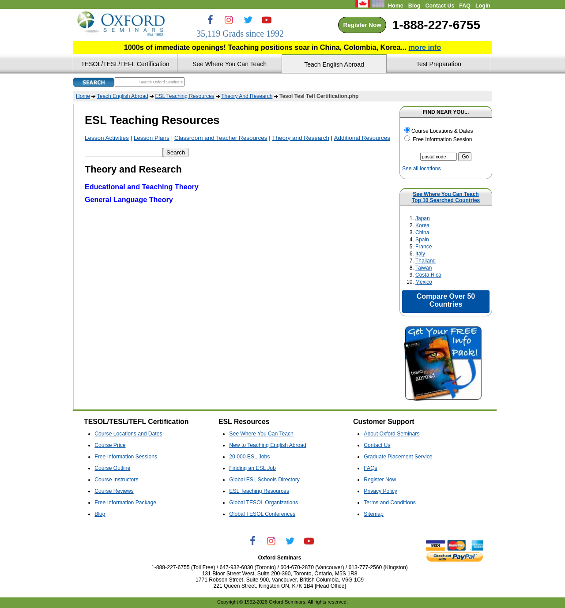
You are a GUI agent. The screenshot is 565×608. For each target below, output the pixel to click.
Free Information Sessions (125, 457)
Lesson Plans (152, 138)
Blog (414, 6)
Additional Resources (362, 138)
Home (395, 6)
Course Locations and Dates (128, 434)
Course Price (109, 445)
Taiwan (423, 268)
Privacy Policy (380, 491)
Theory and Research (300, 138)
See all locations (421, 168)
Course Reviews (113, 491)
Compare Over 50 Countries (446, 300)
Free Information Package (125, 502)
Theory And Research (246, 96)
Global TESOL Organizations (263, 502)
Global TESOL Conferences (262, 514)
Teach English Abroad (122, 96)
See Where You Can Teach (445, 194)
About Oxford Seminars (391, 434)
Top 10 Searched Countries (446, 200)
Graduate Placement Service (398, 457)
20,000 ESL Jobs (249, 457)
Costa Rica (428, 275)
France (423, 247)
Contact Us (439, 6)
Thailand (425, 261)
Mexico (423, 282)
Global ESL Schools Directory (264, 480)
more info (424, 47)
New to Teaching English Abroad (267, 445)
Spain (422, 239)
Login (482, 6)
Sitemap (374, 514)
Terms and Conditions (389, 502)
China (422, 232)
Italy (420, 254)
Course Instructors (116, 480)
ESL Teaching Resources (184, 96)
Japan (422, 218)
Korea (422, 225)
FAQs (370, 468)
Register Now (362, 25)
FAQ (465, 6)
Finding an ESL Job (252, 468)
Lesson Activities (107, 138)
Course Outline (112, 468)
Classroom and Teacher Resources (220, 138)
